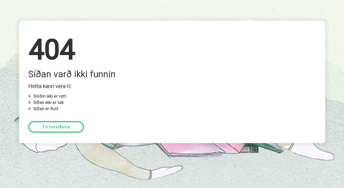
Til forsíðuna (56, 127)
